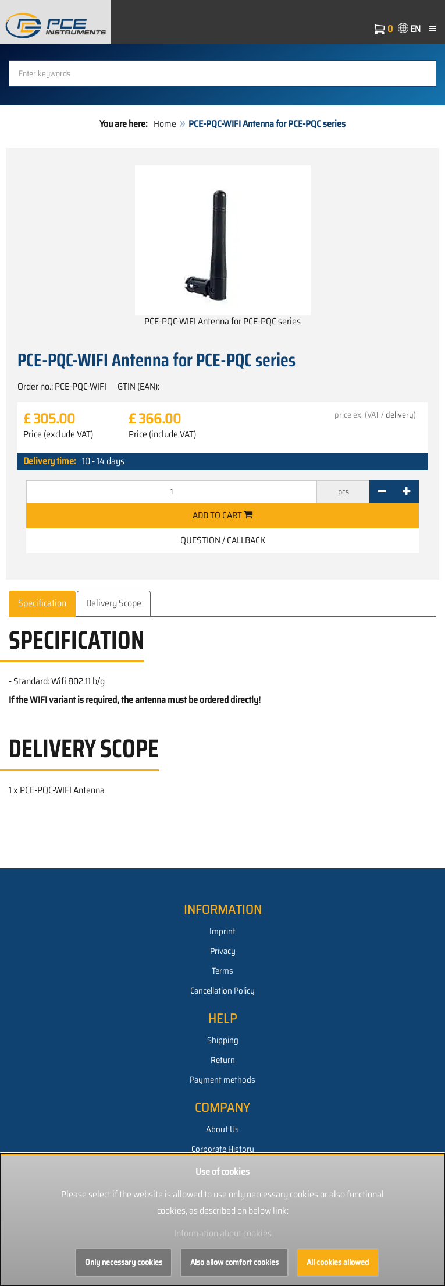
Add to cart (222, 515)
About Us (222, 1129)
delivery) (401, 414)
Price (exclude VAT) (58, 434)
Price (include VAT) (162, 434)
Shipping (222, 1040)
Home (165, 123)
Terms (222, 971)
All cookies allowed (338, 1262)
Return (223, 1060)
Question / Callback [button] (222, 540)
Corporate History (222, 1149)
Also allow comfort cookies (234, 1262)
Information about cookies (223, 1233)
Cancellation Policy (222, 991)
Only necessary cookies (123, 1262)
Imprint (222, 931)
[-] (381, 491)
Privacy (223, 951)
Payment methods (222, 1080)
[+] (406, 491)
